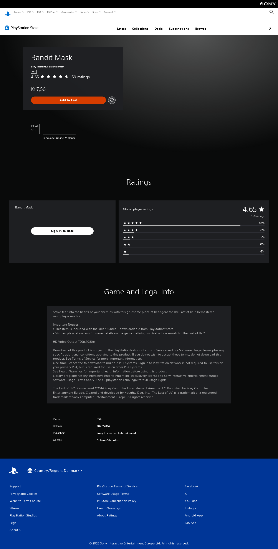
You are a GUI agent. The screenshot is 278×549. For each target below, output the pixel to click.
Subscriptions (156, 24)
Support (108, 11)
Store (95, 11)
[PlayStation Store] (22, 23)
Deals (136, 24)
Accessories (67, 11)
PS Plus (51, 11)
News (83, 11)
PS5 (29, 11)
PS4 (39, 11)
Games (17, 11)
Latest (98, 24)
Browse (177, 24)
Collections (117, 24)
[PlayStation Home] (7, 12)
